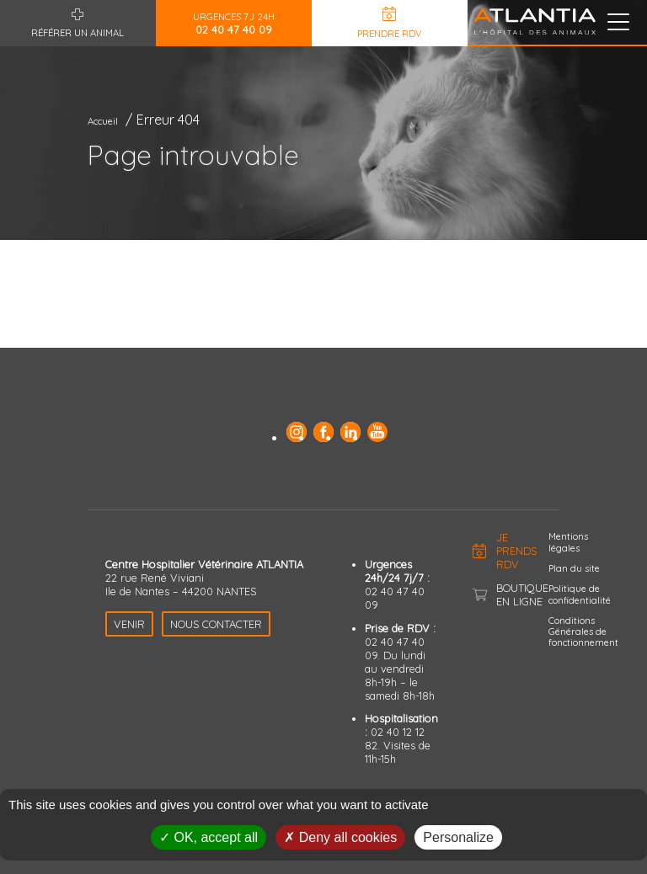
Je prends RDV (516, 550)
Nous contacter (216, 624)
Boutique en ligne (522, 594)
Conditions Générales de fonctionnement (583, 631)
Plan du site (574, 568)
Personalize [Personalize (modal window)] (458, 837)
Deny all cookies (340, 837)
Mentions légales (568, 541)
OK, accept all (208, 837)
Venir (129, 624)
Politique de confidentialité (579, 594)
